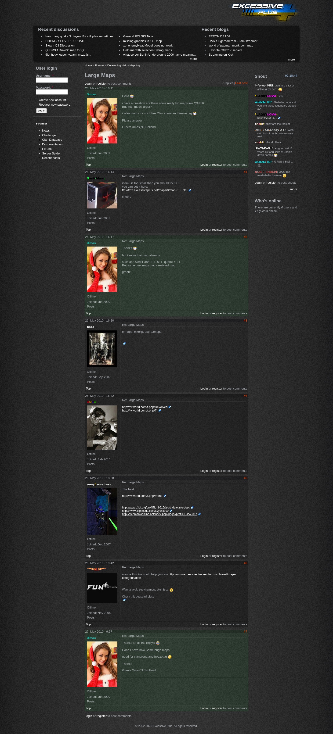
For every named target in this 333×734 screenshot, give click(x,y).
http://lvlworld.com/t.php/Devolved (144, 407)
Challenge (49, 135)
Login (88, 83)
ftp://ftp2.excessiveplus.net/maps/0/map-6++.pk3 (155, 190)
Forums (47, 148)
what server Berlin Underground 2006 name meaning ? (160, 54)
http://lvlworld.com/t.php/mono (142, 496)
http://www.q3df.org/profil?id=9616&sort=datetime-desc (156, 507)
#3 (245, 320)
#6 (245, 563)
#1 (245, 172)
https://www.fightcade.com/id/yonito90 (145, 510)
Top (88, 164)
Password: (44, 87)
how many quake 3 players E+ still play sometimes (79, 36)
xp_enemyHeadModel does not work (148, 45)
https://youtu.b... (267, 117)
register (102, 83)
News (46, 130)
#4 (245, 395)
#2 (245, 237)
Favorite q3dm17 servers (226, 50)
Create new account (52, 100)
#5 (245, 478)
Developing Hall (117, 65)
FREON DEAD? (219, 36)
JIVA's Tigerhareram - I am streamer (233, 41)
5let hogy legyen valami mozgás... (68, 54)
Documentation (52, 144)
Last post (241, 83)
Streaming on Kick (221, 54)
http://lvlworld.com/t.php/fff (139, 410)
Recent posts (51, 158)
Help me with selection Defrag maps (147, 50)
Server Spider (51, 153)
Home (88, 65)
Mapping (135, 65)
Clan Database (52, 139)
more (193, 59)
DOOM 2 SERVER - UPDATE (65, 41)
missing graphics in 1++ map (142, 41)
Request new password (54, 104)
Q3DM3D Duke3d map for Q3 (65, 50)
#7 (245, 631)
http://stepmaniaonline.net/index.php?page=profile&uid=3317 (159, 514)
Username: (45, 75)
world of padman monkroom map (231, 45)
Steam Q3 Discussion (60, 45)
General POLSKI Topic (138, 36)
